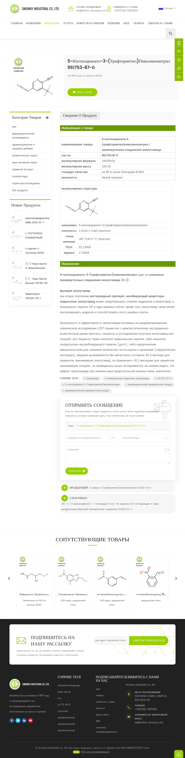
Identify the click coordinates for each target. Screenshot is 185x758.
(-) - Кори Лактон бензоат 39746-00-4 (37, 281)
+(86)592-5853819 (125, 11)
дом (98, 689)
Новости (100, 708)
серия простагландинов (26, 183)
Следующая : (74, 498)
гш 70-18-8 (64, 705)
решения (114, 23)
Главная (17, 23)
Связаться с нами (160, 23)
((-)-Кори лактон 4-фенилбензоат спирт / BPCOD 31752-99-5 (36, 266)
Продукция (52, 23)
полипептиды (20, 176)
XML (98, 721)
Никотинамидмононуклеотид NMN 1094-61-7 (37, 220)
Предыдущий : (75, 488)
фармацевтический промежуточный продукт (148, 384)
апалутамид (91, 378)
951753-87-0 (163, 378)
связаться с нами (105, 702)
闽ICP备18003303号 (131, 751)
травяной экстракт (22, 169)
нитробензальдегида (69, 685)
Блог (126, 23)
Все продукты (20, 190)
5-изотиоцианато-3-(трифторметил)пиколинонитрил (91, 384)
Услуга (68, 23)
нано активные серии (24, 162)
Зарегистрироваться (149, 640)
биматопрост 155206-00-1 (33, 296)
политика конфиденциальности (107, 730)
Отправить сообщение (178, 754)
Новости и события (90, 23)
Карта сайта (102, 715)
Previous (9, 578)
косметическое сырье (24, 155)
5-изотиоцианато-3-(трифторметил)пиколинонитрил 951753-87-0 (111, 426)
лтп (59, 698)
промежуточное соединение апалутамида (126, 378)
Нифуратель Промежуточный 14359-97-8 (34, 594)
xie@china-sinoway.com (91, 11)
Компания (33, 23)
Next (176, 578)
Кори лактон (64, 692)
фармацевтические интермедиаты (23, 136)
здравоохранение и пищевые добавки (23, 147)
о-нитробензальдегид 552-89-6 (151, 594)
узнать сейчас (82, 92)
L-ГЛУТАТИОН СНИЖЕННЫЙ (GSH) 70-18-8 (34, 235)
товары (100, 695)
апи (14, 127)
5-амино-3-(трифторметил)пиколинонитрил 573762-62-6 (120, 488)
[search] (171, 33)
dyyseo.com (113, 751)
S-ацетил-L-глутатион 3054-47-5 (35, 251)
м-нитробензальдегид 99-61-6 (112, 594)
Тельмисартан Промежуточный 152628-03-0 (73, 594)
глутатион (63, 711)
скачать (138, 23)
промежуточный (66, 718)
